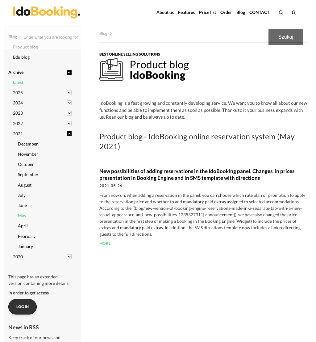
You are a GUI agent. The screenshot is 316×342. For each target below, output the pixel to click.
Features (186, 12)
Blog (240, 12)
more (104, 243)
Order (226, 12)
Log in (22, 306)
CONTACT (259, 12)
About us (165, 12)
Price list (207, 12)
